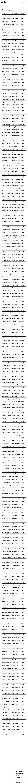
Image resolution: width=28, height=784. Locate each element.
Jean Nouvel (19, 772)
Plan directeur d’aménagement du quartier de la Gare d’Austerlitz (7, 224)
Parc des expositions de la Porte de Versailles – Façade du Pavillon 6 (7, 66)
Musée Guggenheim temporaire (7, 404)
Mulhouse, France (16, 368)
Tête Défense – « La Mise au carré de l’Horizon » (7, 690)
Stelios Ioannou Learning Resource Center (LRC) (7, 104)
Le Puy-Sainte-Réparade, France (16, 254)
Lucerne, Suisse (15, 415)
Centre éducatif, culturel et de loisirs (7, 335)
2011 (22, 188)
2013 (22, 154)
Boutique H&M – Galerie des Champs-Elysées (7, 213)
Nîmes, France (15, 540)
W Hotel (3, 332)
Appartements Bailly (6, 590)
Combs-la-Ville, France (16, 640)
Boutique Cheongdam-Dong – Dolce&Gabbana (7, 43)
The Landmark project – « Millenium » (7, 274)
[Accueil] (3, 1)
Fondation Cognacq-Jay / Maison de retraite (7, 460)
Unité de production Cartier (7, 526)
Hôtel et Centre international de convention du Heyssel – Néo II (7, 135)
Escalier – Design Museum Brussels (7, 129)
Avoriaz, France (15, 79)
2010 (22, 213)
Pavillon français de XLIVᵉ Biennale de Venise (7, 582)
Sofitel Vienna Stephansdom (7, 229)
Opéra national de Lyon (7, 518)
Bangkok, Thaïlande (16, 124)
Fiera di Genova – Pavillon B (7, 235)
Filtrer (14, 2)
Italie (13, 16)
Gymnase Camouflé (6, 660)
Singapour (14, 54)
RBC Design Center (6, 182)
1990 (22, 579)
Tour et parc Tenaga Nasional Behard (7, 499)
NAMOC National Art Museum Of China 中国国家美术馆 (7, 218)
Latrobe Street (5, 138)
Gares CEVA (4, 60)
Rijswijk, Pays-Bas (16, 102)
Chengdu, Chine (15, 116)
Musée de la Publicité (6, 476)
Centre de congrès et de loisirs (7, 388)
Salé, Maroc (14, 304)
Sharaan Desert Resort (7, 99)
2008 (22, 252)
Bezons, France (15, 521)
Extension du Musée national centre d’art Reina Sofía (7, 313)
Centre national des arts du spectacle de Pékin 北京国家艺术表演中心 (7, 474)
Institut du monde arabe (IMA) (7, 646)
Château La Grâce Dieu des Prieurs (7, 82)
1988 (22, 621)
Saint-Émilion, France (16, 82)
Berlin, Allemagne (16, 487)
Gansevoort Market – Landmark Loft (7, 390)
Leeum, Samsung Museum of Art (7, 340)
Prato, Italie (14, 451)
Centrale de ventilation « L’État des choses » (7, 657)
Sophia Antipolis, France (16, 77)
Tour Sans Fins (5, 610)
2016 (22, 121)
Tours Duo (4, 38)
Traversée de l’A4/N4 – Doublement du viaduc (7, 560)
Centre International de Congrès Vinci (7, 512)
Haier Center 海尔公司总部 (7, 110)
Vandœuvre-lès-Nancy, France (16, 598)
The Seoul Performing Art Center (7, 293)
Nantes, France (15, 432)
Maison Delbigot (5, 732)
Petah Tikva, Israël (16, 446)
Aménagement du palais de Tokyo (7, 623)
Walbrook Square (6, 301)
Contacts (18, 778)
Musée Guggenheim (6, 321)
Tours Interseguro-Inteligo (7, 207)
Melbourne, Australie (16, 138)
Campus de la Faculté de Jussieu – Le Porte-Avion (7, 537)
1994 (22, 501)
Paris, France (15, 18)
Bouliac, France (15, 596)
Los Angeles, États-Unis (16, 401)
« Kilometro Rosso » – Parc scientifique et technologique (7, 265)
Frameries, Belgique (16, 435)
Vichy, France (15, 626)
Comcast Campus (6, 154)
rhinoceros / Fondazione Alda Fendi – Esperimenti (7, 96)
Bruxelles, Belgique (16, 129)
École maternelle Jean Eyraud (7, 726)
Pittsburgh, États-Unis (16, 385)
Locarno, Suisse (15, 449)
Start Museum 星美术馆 (7, 35)
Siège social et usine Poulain (7, 576)
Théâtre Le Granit (6, 682)
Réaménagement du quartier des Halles (7, 357)
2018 (22, 77)
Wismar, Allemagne (16, 349)
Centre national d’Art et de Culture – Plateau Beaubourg (7, 734)
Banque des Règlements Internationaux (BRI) (7, 471)
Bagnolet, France (16, 687)
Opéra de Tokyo (5, 665)
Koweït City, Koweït (16, 335)
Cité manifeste (5, 368)
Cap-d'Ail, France (15, 571)
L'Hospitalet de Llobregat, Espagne (16, 185)
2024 (22, 21)
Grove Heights (5, 160)
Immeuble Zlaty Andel (7, 399)
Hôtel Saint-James (6, 596)
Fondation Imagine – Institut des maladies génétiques (7, 149)
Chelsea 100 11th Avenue (7, 215)
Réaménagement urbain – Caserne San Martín (7, 202)
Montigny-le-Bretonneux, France (16, 668)
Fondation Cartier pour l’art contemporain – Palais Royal (7, 18)
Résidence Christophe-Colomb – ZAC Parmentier (7, 521)
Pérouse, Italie (15, 421)
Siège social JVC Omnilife (7, 468)
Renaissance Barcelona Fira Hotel (7, 185)
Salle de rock (5, 687)
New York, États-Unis (16, 71)
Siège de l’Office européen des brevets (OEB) (7, 102)
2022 (22, 32)
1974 (22, 726)
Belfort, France (15, 682)
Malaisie (14, 121)
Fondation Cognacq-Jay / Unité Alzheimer (7, 157)
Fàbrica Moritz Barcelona (7, 188)
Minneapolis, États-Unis (16, 296)
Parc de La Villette (6, 701)
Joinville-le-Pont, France (16, 560)
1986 (22, 657)
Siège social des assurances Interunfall (7, 465)
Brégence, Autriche (16, 465)
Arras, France (15, 343)
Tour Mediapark (5, 410)
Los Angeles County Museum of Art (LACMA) (7, 401)
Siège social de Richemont (7, 290)
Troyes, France (15, 715)
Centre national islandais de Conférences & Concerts (7, 307)
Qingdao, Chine (15, 110)
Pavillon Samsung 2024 (7, 24)
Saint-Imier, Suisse (16, 526)
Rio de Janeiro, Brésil (16, 379)
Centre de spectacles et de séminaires (7, 668)
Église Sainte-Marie (6, 374)
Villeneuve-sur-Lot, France (16, 732)
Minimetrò (4, 421)
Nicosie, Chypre (15, 104)
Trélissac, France (15, 726)
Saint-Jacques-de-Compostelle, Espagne (16, 454)
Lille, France (14, 510)
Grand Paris (4, 240)
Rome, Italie (14, 96)
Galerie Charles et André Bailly (7, 629)
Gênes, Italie (14, 235)
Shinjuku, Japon (15, 338)
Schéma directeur (6, 607)
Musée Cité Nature (6, 343)
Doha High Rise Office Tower (7, 171)
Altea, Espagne (15, 288)
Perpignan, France (16, 204)
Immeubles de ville (6, 712)
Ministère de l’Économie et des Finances (7, 698)
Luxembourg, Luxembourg (16, 485)
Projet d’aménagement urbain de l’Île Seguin (7, 243)
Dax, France (14, 543)
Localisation (15, 13)
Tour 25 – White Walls (7, 143)
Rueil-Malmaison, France (16, 157)
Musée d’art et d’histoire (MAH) (7, 426)
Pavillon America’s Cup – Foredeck (7, 326)
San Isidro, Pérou (16, 207)
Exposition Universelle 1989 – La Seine (7, 685)
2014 (22, 146)
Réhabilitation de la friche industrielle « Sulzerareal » (7, 551)
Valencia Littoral (5, 276)
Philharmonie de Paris (7, 140)
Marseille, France (15, 85)
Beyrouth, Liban (15, 274)
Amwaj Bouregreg (6, 304)
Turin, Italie (14, 396)
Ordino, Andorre (15, 282)
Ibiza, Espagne (15, 177)
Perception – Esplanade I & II (7, 548)
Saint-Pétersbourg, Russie (16, 279)
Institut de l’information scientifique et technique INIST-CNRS (7, 598)
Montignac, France (16, 174)
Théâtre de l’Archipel (6, 204)
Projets (17, 775)
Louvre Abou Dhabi (6, 113)
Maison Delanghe (6, 729)
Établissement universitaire (7, 338)
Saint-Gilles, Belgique (16, 238)
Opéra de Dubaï (5, 324)
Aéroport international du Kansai (7, 621)
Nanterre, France (15, 532)
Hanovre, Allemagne (16, 418)
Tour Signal (4, 263)
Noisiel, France (15, 662)
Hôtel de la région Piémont (7, 396)
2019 (22, 60)
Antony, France (15, 118)
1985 (22, 668)
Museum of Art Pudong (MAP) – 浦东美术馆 (7, 52)
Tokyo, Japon (15, 371)
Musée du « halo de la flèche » (7, 601)
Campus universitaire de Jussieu (7, 693)
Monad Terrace (5, 49)
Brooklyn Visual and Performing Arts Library (7, 365)
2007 (22, 265)
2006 (22, 279)
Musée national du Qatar (7, 63)
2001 (22, 382)
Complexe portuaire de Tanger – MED (7, 232)
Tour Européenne (6, 635)
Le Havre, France (15, 257)
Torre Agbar (4, 329)
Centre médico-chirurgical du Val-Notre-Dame (7, 721)
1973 (22, 729)
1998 (22, 471)
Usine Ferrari (5, 249)
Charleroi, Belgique (16, 132)
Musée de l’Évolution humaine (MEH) (7, 429)
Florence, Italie (15, 315)
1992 (22, 529)
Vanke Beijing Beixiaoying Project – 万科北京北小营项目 (7, 41)
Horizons (4, 190)
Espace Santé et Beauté (7, 626)
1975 (22, 723)
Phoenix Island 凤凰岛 (7, 91)
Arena (3, 440)
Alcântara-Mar (5, 346)
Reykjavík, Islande (16, 307)
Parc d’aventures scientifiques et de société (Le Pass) (7, 435)
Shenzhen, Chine (15, 57)
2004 (22, 335)
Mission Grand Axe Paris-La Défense (7, 562)
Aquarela (4, 107)
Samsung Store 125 (6, 27)
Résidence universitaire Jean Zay (7, 118)
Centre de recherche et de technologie (7, 349)
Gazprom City (5, 279)
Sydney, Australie (16, 152)
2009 (22, 232)
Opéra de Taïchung (6, 354)
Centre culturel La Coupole (7, 640)
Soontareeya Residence (7, 124)
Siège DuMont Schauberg (7, 585)
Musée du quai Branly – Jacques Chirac (7, 285)
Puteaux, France (15, 88)
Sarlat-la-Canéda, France (16, 374)
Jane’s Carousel (5, 196)
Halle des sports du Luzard (7, 662)
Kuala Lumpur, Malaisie (16, 499)
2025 (22, 16)
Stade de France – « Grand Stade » (7, 507)
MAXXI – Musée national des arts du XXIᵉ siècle (7, 462)
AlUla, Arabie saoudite (16, 99)
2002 (22, 365)
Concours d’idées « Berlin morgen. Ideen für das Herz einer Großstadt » (7, 579)
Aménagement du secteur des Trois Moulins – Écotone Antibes (7, 77)
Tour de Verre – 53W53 (7, 71)
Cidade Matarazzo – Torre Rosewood (7, 32)
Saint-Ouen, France (16, 648)
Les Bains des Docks (6, 257)
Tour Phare (4, 299)
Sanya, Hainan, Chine (16, 163)
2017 (22, 107)
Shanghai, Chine (15, 35)
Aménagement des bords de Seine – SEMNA (7, 532)
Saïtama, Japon (15, 496)
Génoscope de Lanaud (7, 504)
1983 (22, 685)
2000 (22, 415)
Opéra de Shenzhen (6, 57)
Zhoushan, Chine (15, 91)
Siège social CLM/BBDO (7, 557)
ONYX (3, 632)
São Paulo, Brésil (15, 32)
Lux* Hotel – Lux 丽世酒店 (7, 116)
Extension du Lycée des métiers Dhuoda (7, 643)
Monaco (14, 21)
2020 (22, 54)
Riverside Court (5, 360)
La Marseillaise (5, 85)
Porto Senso (5, 288)
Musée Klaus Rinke (6, 179)
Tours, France (15, 512)
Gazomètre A (5, 393)
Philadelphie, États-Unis (16, 154)
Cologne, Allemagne (16, 410)
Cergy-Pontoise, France (16, 712)
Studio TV (4, 587)
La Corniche (4, 351)
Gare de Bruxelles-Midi (7, 238)
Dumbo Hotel (5, 457)
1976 (22, 721)
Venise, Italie (14, 568)
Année (23, 13)
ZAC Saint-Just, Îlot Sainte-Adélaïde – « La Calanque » (7, 210)
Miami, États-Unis (16, 160)
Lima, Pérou (14, 93)
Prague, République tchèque (16, 360)
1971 (22, 734)
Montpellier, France (16, 182)
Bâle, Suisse (14, 471)
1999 (22, 440)
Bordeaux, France (16, 199)
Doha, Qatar (14, 63)
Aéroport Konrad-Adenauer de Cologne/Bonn (7, 529)
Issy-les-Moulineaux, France (16, 557)
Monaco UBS (5, 21)
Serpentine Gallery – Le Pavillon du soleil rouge (7, 227)
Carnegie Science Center (7, 385)
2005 (22, 304)
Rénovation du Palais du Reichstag (7, 554)
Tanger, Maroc (15, 232)
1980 (22, 707)
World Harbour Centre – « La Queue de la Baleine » (7, 618)
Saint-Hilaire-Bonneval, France (16, 504)
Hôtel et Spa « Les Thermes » (7, 543)
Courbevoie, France (16, 562)
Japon (13, 29)
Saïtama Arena (5, 496)
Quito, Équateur (15, 107)
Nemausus (4, 654)
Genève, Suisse (15, 60)
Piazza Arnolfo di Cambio (7, 268)
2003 (22, 346)
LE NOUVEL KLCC (6, 121)
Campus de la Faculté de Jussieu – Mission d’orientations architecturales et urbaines (7, 382)
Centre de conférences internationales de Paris (7, 593)
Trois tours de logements (7, 615)
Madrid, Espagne (15, 313)
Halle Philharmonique (7, 485)
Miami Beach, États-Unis (16, 49)
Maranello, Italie (15, 249)
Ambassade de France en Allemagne (7, 487)
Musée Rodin (5, 651)
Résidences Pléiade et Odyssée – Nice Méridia (7, 68)
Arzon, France (15, 696)
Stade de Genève (6, 482)
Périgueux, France (16, 363)
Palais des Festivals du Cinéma (7, 568)
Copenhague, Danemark (16, 246)
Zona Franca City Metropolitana (7, 412)
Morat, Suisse (15, 376)
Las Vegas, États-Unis (16, 310)
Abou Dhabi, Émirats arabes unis (16, 113)
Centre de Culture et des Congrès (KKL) (7, 415)
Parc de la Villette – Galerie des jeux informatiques (7, 671)
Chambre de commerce (7, 451)
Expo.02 (4, 376)
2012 (22, 171)
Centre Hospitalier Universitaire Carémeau (7, 540)
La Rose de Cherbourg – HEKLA (7, 165)
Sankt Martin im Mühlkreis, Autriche (16, 179)
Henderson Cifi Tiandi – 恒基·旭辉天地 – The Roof (7, 46)
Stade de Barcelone (6, 407)
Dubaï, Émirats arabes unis (16, 324)
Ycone (3, 74)
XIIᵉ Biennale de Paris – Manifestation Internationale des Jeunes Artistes (7, 704)
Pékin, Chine (14, 41)
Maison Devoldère (6, 709)
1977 (22, 718)
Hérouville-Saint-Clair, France (16, 548)
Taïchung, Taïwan (16, 354)
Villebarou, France (16, 576)
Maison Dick (4, 715)
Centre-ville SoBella (6, 310)
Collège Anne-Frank (6, 707)
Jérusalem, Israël (16, 424)
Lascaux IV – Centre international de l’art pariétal (7, 174)
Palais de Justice (6, 432)
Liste (25, 2)
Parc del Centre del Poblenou (7, 260)
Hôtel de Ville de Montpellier (7, 193)
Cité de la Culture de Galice (7, 454)
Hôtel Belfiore (5, 315)
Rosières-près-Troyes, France (16, 709)
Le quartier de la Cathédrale (7, 546)
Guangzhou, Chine (16, 127)
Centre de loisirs (5, 449)
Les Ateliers (19, 773)
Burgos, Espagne (16, 429)
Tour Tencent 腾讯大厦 (7, 127)
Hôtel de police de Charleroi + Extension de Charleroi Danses (7, 132)
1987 (22, 637)
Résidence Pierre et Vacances (7, 571)
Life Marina (4, 177)
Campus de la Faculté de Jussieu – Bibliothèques (7, 535)
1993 (22, 512)
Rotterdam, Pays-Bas (16, 587)
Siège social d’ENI (6, 479)
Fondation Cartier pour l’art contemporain (7, 501)
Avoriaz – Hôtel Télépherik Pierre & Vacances (7, 79)
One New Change (6, 221)
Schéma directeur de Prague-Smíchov (7, 573)
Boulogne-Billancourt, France (16, 190)
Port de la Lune (5, 604)
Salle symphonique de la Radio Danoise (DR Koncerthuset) (7, 246)
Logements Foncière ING (7, 199)
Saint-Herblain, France (16, 632)
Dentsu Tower (5, 371)
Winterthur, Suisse (16, 551)
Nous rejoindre (19, 780)
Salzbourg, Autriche (16, 601)
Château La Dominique (7, 146)
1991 (22, 562)
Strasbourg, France (16, 443)
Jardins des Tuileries (6, 679)
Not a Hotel (4, 29)
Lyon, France (15, 74)
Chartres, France (15, 546)
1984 (22, 673)
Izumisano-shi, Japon (16, 621)
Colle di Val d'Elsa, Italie (16, 268)
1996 (22, 487)
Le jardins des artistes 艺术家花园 (7, 168)
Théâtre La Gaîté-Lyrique (7, 718)
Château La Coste (6, 254)
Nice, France (14, 68)
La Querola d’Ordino (6, 282)
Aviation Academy (6, 54)
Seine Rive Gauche (6, 524)
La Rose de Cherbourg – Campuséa (7, 88)
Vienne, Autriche (15, 229)
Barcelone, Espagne (16, 188)
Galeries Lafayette (6, 493)
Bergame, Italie (15, 265)
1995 (22, 496)
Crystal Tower (5, 490)
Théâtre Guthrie (5, 296)
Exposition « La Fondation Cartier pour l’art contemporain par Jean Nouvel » (7, 16)
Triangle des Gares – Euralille (7, 510)
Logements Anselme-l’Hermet (7, 648)
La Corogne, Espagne (16, 388)
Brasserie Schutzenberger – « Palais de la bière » (7, 443)
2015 (22, 129)
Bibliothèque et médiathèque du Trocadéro (7, 723)
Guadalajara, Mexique (16, 321)
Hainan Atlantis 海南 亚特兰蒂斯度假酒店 (7, 163)
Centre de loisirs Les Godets (7, 676)
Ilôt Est (3, 515)
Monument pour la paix (7, 424)
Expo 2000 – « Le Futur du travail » (7, 418)
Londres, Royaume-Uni (16, 221)
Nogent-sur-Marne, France (16, 657)
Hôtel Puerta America (7, 318)
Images (21, 2)
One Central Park (6, 152)
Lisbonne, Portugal (16, 346)
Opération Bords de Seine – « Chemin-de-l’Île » (7, 565)
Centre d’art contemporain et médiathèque (7, 673)
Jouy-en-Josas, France (16, 637)
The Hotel (4, 437)
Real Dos (4, 93)
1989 (22, 590)
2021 (22, 43)
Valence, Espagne (16, 276)
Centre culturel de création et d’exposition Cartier (7, 637)
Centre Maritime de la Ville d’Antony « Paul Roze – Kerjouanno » (7, 696)
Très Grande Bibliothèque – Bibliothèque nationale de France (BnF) (7, 612)
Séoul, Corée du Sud (16, 43)
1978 (22, 712)
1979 (22, 709)
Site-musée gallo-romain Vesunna (7, 363)
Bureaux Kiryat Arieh (6, 446)
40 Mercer (4, 252)
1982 (22, 693)
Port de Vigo (5, 271)
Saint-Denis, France (16, 507)
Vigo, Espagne (15, 271)
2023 (22, 29)
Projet (4, 13)
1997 (22, 485)
